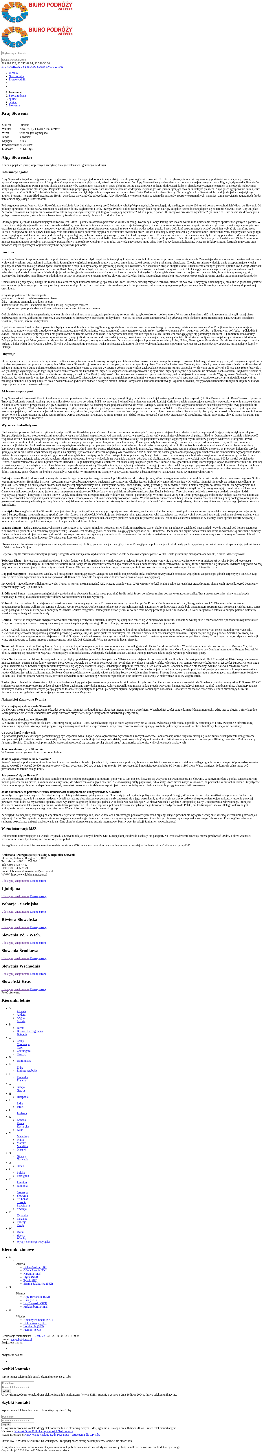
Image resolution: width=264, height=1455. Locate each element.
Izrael (20, 1106)
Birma (20, 1027)
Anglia (21, 1017)
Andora (21, 1014)
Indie (20, 1103)
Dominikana (24, 1060)
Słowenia (14, 105)
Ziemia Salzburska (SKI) (38, 1283)
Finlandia (22, 1077)
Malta (20, 1139)
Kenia (20, 1123)
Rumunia (22, 1185)
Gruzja (21, 1090)
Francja (21, 1080)
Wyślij (6, 1391)
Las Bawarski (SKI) (35, 1303)
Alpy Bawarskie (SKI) (36, 1296)
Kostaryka (23, 1126)
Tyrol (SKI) (30, 1280)
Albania (21, 1011)
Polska (21, 1172)
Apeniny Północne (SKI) (38, 1319)
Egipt (20, 1067)
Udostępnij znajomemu (15, 880)
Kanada (21, 1119)
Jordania (22, 1113)
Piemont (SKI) (32, 1329)
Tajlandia (22, 1215)
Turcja (20, 1225)
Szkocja (21, 1202)
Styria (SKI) (30, 1277)
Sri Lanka (22, 1198)
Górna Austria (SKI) (35, 1270)
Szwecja (22, 1208)
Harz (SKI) (30, 1300)
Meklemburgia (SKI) (35, 1306)
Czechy (21, 1054)
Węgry (21, 1235)
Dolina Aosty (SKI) (34, 1323)
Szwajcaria (23, 1205)
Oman (20, 1166)
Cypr (20, 1047)
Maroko (21, 1143)
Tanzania (22, 1218)
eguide (13, 98)
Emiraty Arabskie (27, 1070)
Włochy (21, 1238)
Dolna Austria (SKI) (35, 1267)
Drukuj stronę (38, 880)
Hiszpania (23, 1096)
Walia (20, 1231)
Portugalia (23, 1175)
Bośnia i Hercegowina (30, 1031)
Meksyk (21, 1149)
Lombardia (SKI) (33, 1326)
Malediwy (23, 1136)
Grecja (21, 1087)
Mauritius (22, 1146)
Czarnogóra (24, 1050)
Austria (21, 1021)
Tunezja (21, 1222)
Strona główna (17, 95)
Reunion (22, 1182)
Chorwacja (23, 1044)
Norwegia (22, 1159)
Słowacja (22, 1192)
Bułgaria (22, 1034)
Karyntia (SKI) (32, 1273)
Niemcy (21, 1156)
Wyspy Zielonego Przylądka (33, 1241)
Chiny (20, 1040)
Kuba (20, 1129)
